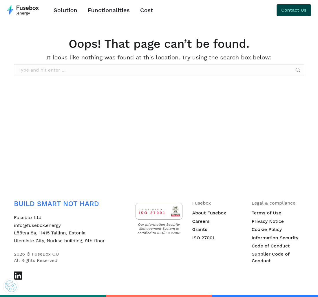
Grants (199, 229)
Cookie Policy (267, 229)
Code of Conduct (271, 246)
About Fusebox (209, 213)
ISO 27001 (203, 237)
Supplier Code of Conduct (271, 257)
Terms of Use (266, 213)
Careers (201, 221)
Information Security (275, 237)
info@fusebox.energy (37, 225)
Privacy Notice (268, 221)
